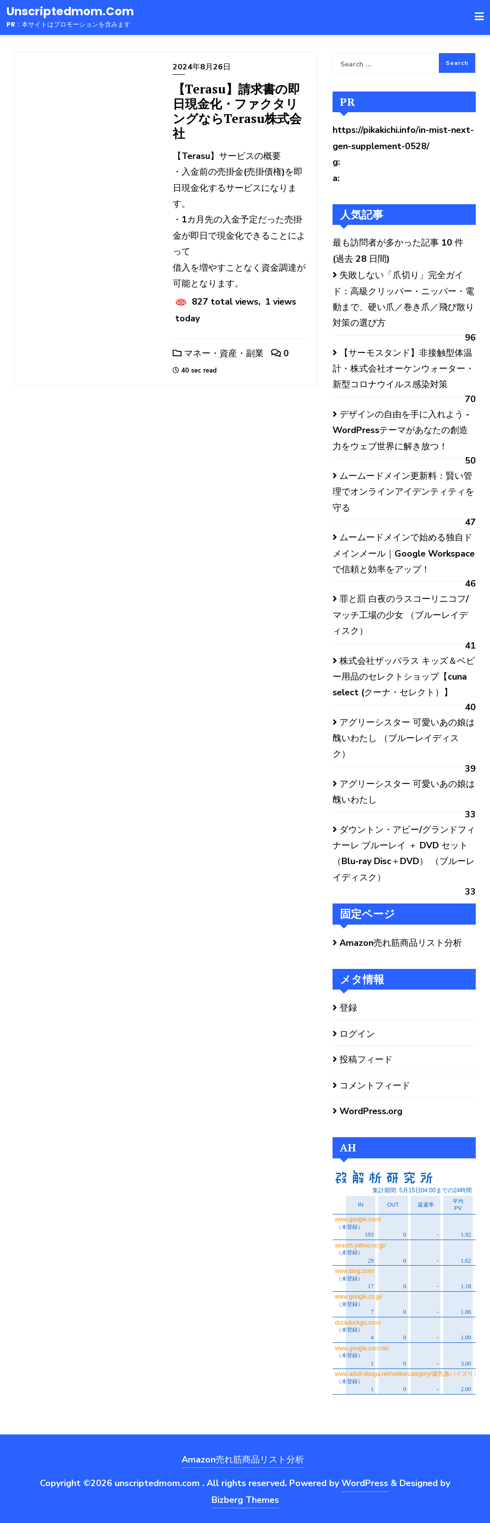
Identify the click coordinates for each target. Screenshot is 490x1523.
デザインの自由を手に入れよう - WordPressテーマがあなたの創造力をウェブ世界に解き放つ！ (401, 430)
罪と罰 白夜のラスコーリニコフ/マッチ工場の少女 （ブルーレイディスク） (401, 615)
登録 (348, 1008)
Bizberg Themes (245, 1500)
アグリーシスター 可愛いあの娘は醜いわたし (404, 792)
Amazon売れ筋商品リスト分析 (400, 943)
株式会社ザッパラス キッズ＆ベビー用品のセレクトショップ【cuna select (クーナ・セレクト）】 (404, 677)
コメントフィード (374, 1085)
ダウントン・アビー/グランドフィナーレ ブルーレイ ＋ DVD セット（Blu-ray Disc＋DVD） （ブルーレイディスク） (404, 853)
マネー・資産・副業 (218, 353)
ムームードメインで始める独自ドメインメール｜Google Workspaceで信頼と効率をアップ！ (404, 553)
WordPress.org (370, 1111)
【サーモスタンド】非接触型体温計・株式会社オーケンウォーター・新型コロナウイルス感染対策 (403, 369)
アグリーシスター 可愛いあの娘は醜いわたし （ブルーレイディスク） (404, 738)
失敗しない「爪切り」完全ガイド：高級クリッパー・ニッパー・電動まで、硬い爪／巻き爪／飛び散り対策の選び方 (403, 299)
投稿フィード (366, 1059)
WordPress (364, 1483)
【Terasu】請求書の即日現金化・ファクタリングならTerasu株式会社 (237, 111)
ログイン (357, 1034)
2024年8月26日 (202, 67)
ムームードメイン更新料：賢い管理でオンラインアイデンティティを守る (403, 492)
